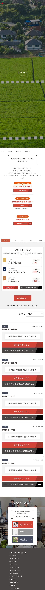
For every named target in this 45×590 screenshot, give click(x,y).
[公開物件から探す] (22, 187)
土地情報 (12, 585)
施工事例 (12, 579)
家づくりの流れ (14, 567)
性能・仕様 (13, 561)
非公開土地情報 (14, 588)
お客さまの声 (13, 582)
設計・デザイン (14, 558)
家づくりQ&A (14, 573)
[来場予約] (22, 532)
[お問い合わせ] (22, 524)
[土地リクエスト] (22, 220)
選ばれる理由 (14, 556)
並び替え (22, 314)
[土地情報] (22, 539)
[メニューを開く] (42, 2)
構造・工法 (13, 564)
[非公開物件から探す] (22, 203)
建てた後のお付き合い (16, 570)
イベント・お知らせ (15, 576)
